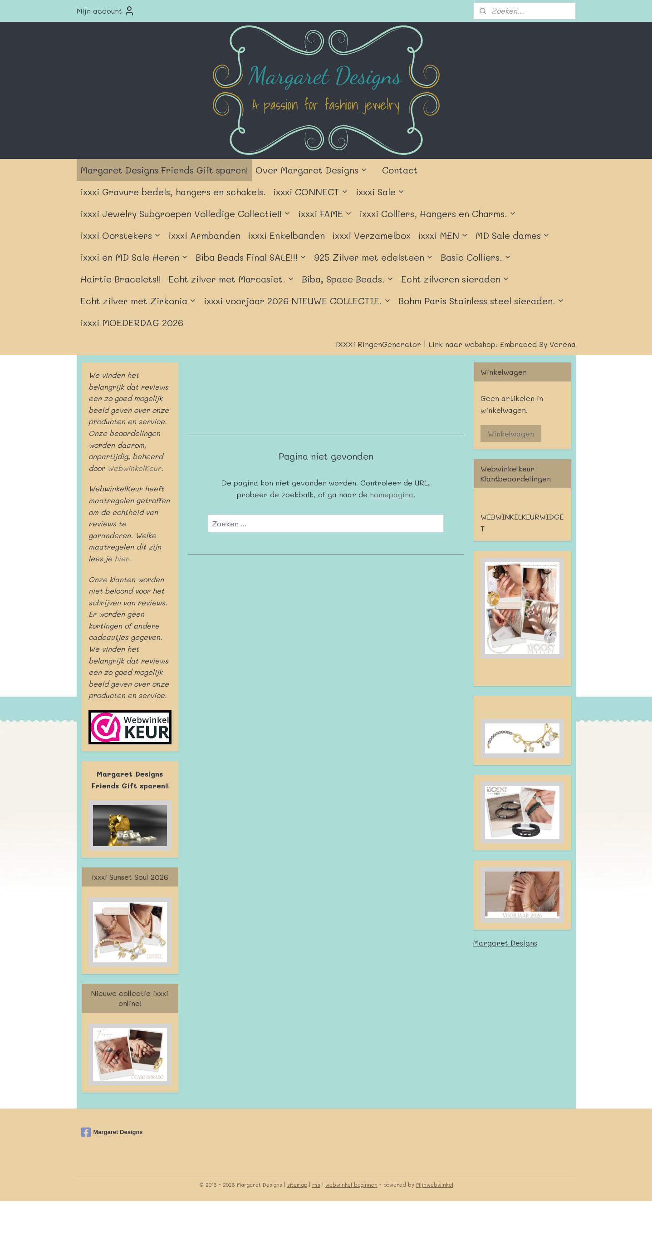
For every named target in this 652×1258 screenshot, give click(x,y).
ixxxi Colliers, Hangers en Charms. (437, 213)
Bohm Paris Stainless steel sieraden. (481, 301)
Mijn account (106, 10)
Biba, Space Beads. (348, 279)
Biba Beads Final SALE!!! (251, 257)
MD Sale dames (513, 235)
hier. (121, 558)
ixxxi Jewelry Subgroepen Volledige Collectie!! (185, 213)
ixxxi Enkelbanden (286, 235)
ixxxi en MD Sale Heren (134, 257)
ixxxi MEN (443, 235)
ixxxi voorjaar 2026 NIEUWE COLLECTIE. (297, 301)
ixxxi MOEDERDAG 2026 (131, 322)
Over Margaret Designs (311, 170)
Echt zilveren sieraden (455, 279)
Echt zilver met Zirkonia (138, 301)
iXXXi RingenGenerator (378, 344)
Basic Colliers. (476, 257)
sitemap (297, 1184)
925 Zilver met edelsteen (373, 257)
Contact (400, 170)
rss (316, 1184)
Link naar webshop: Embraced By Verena (502, 344)
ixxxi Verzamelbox (371, 235)
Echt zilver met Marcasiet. (231, 279)
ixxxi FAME (325, 213)
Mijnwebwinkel (434, 1184)
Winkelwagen (511, 433)
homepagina (391, 494)
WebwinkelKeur (134, 468)
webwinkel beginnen (351, 1184)
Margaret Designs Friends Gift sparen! (164, 170)
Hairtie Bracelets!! (120, 279)
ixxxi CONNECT (310, 192)
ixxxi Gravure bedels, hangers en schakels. (173, 192)
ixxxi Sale (380, 192)
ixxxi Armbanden (204, 235)
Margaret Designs (505, 942)
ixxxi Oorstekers (120, 235)
